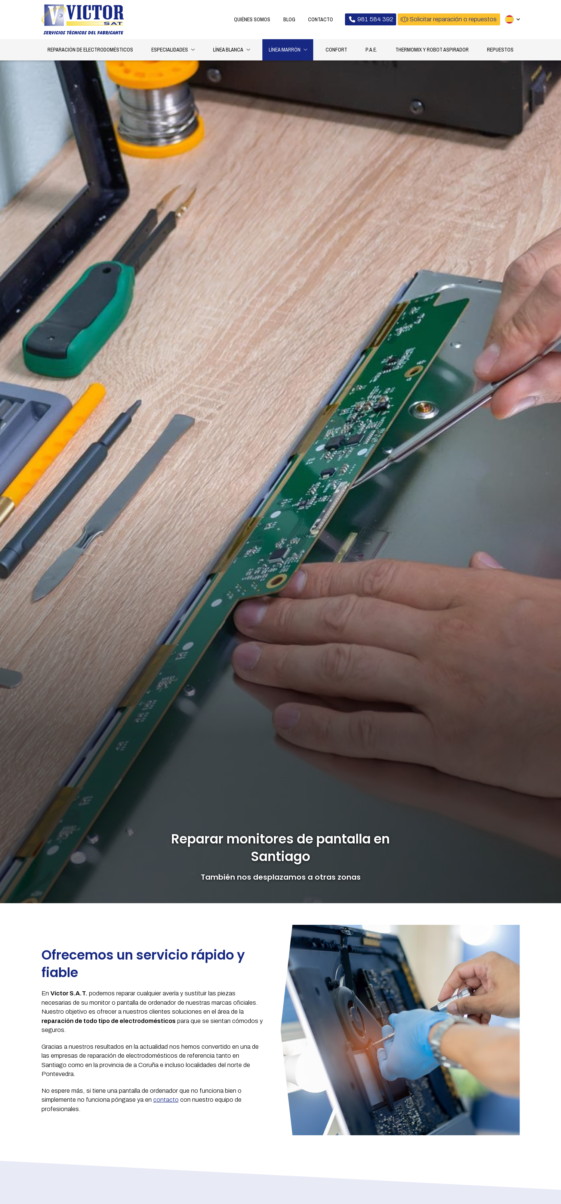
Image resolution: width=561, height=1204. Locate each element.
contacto (166, 1101)
